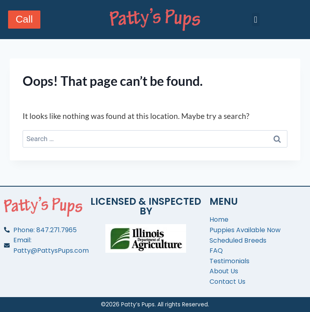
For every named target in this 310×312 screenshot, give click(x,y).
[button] (256, 19)
